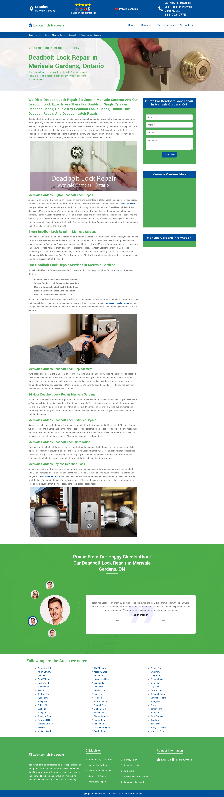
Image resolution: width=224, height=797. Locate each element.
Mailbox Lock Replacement (137, 776)
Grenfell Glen (100, 705)
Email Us (166, 760)
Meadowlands (100, 671)
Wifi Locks (129, 770)
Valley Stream (44, 671)
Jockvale (98, 694)
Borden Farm (157, 708)
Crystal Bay (156, 668)
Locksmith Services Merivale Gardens (51, 35)
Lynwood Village (101, 679)
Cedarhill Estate (158, 694)
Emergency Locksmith (134, 782)
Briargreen (155, 701)
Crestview (155, 671)
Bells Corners (157, 716)
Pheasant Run (44, 716)
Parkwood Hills (45, 720)
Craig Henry (156, 675)
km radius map (169, 202)
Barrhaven (155, 723)
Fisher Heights (101, 716)
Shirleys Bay (43, 694)
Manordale (99, 675)
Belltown (155, 712)
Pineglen (42, 712)
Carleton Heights (158, 697)
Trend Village (44, 679)
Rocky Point (43, 701)
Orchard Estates (45, 723)
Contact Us (186, 25)
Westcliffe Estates (46, 668)
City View (155, 686)
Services (146, 25)
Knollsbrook (99, 690)
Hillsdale (98, 697)
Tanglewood (43, 683)
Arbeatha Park (157, 731)
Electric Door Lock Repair (100, 770)
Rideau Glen (43, 705)
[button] (52, 633)
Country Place (157, 679)
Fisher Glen (99, 720)
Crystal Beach (100, 731)
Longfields (99, 683)
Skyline (41, 690)
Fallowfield (99, 723)
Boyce (153, 705)
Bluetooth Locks (131, 765)
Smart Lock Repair (97, 776)
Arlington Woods (158, 727)
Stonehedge (43, 686)
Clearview (155, 683)
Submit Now (169, 154)
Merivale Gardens (46, 731)
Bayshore (155, 720)
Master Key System (97, 765)
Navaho (41, 727)
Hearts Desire (100, 701)
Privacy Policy (130, 759)
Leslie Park (99, 686)
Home (131, 25)
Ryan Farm (43, 697)
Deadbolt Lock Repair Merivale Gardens (85, 35)
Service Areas (166, 25)
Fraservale (99, 712)
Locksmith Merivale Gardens (109, 793)
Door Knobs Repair (97, 781)
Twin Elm (42, 675)
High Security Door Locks (100, 759)
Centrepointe (157, 690)
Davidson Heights (102, 727)
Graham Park (100, 708)
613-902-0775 (175, 15)
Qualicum (42, 708)
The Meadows (100, 668)
